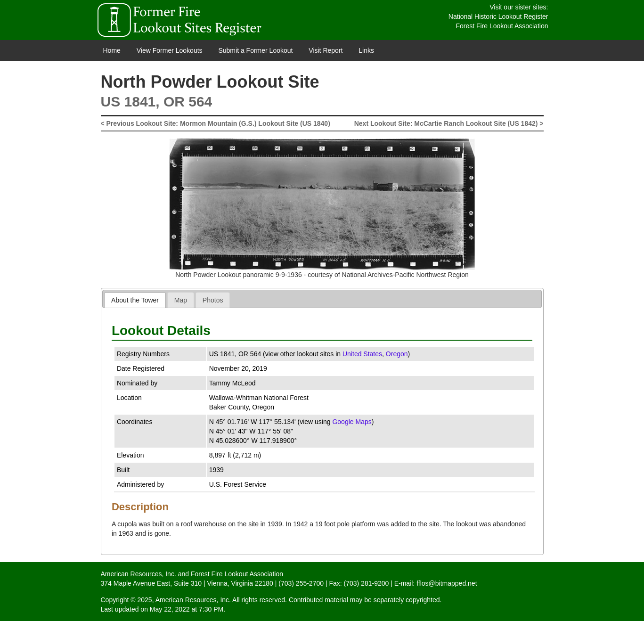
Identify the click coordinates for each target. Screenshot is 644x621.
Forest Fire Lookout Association (502, 26)
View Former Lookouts (170, 50)
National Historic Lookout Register (498, 16)
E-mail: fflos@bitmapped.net (435, 583)
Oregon (397, 354)
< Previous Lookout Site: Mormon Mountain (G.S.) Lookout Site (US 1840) (215, 123)
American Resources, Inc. (138, 574)
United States (362, 354)
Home (112, 50)
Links (366, 50)
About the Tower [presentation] (135, 300)
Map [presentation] (180, 300)
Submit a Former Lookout (255, 50)
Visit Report (325, 50)
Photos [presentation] (213, 300)
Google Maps (351, 421)
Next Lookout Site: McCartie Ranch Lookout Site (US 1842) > (449, 123)
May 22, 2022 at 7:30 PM (186, 609)
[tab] (135, 300)
